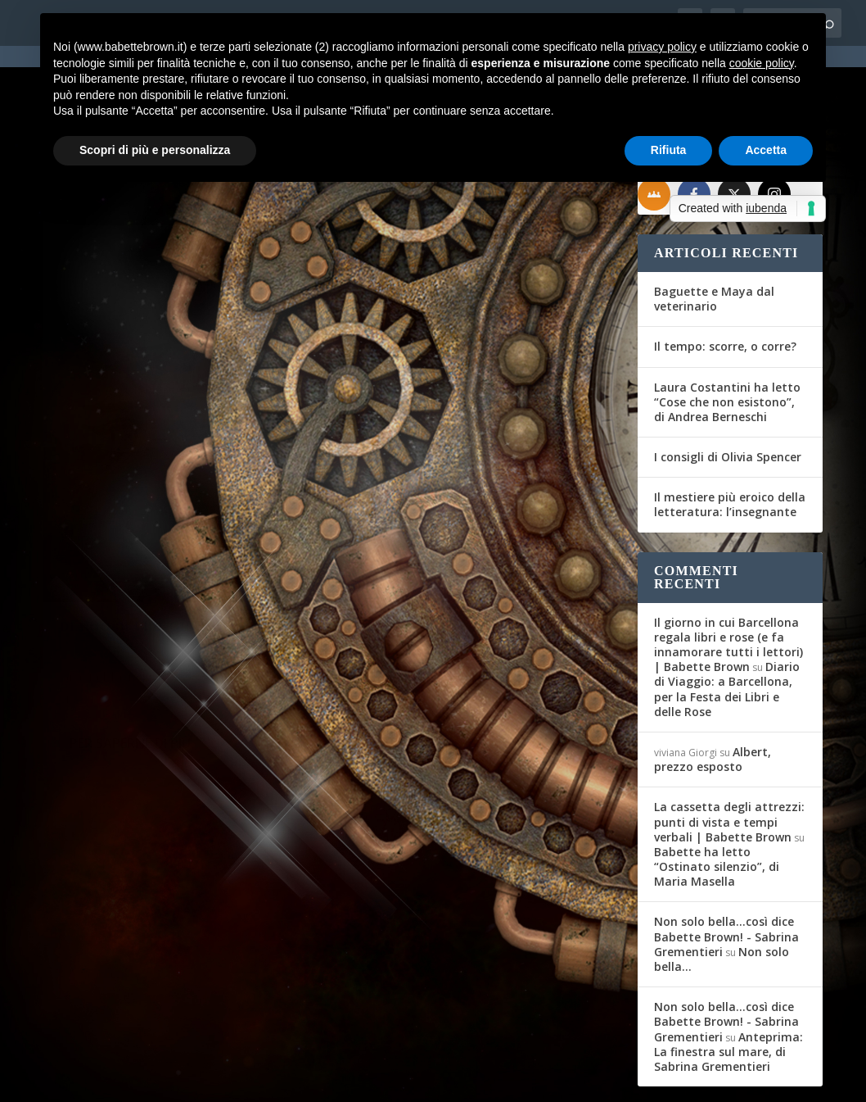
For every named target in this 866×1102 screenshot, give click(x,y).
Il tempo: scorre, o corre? (725, 285)
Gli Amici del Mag (111, 414)
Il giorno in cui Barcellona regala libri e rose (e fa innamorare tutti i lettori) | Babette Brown (728, 583)
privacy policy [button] (662, 46)
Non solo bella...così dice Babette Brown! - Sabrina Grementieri (726, 875)
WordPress (330, 1079)
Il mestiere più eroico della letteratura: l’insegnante (729, 443)
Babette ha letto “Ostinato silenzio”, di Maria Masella (716, 805)
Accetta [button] (766, 149)
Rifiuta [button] (669, 149)
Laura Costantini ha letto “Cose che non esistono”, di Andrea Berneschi (727, 340)
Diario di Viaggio (266, 414)
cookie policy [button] (761, 63)
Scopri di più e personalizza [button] (154, 149)
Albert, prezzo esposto (712, 698)
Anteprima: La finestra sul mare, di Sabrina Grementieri (728, 990)
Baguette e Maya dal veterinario (714, 237)
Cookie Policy (496, 1079)
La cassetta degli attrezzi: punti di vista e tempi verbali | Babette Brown (729, 759)
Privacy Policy (410, 1079)
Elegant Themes (165, 1079)
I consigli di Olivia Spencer (727, 395)
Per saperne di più (130, 545)
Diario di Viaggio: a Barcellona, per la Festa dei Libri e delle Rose (727, 627)
